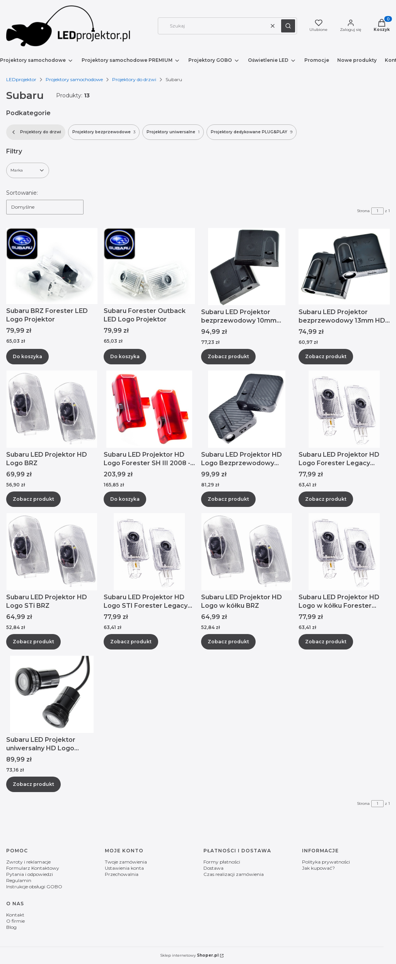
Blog (11, 927)
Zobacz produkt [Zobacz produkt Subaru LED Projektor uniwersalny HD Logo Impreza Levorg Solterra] (33, 784)
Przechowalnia (121, 874)
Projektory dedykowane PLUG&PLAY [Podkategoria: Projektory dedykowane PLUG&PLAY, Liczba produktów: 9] (251, 132)
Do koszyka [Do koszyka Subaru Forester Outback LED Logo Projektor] (125, 356)
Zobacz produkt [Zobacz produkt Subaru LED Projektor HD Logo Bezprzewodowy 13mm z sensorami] (228, 499)
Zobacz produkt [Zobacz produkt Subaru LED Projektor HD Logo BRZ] (33, 499)
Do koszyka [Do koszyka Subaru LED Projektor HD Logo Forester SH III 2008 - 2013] (125, 499)
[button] (288, 25)
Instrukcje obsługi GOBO (34, 886)
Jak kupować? (318, 868)
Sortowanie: (22, 192)
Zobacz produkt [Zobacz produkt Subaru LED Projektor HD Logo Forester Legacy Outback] (325, 499)
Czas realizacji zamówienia (233, 874)
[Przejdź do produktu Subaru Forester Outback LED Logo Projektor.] (149, 266)
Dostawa (213, 868)
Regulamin (18, 880)
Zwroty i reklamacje (28, 862)
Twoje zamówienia (126, 862)
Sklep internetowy (189, 955)
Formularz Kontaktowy (32, 868)
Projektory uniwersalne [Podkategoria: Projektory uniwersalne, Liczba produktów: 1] (173, 132)
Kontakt (15, 915)
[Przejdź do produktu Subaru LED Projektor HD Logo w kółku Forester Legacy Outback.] (344, 551)
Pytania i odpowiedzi (29, 874)
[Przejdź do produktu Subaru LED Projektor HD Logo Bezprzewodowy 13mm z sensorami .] (246, 409)
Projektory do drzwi (134, 79)
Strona (363, 210)
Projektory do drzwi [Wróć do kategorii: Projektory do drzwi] (35, 132)
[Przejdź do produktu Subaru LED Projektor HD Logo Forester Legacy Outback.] (344, 409)
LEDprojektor (21, 79)
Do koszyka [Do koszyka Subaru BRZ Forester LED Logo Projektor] (27, 356)
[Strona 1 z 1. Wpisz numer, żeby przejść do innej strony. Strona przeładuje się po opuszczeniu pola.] (377, 210)
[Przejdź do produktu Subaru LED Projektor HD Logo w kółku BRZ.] (246, 551)
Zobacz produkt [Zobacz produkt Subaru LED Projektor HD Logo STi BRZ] (33, 641)
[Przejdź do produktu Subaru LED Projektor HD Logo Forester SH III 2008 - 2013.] (149, 409)
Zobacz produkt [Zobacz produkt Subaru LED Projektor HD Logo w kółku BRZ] (228, 641)
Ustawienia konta (124, 868)
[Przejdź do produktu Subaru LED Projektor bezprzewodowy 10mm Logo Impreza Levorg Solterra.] (246, 266)
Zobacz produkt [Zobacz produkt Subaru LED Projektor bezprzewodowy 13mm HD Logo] (325, 356)
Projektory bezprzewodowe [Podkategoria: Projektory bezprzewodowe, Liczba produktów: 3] (103, 132)
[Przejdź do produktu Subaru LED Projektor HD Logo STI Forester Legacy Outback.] (149, 551)
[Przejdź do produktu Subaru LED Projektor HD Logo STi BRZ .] (51, 551)
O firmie (15, 921)
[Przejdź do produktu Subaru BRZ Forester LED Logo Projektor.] (51, 266)
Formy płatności (221, 862)
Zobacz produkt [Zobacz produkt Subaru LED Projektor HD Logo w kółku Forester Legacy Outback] (325, 641)
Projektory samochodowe (74, 79)
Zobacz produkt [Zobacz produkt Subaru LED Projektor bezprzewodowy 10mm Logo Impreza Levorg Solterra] (228, 356)
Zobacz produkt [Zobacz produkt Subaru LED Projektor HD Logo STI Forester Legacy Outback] (131, 641)
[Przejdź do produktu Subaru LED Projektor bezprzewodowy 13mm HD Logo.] (344, 266)
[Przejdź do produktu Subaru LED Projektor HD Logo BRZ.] (51, 409)
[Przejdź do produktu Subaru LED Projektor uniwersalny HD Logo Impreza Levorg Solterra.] (51, 694)
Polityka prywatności (326, 862)
